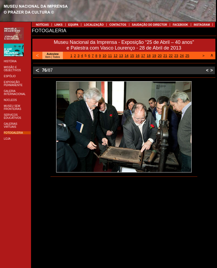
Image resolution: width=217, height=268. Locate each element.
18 (149, 56)
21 (165, 56)
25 (187, 56)
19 (154, 56)
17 (143, 56)
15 (132, 56)
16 (138, 56)
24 (182, 56)
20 (159, 56)
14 (126, 56)
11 (110, 56)
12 (115, 56)
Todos (56, 56)
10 (104, 56)
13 (121, 56)
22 (170, 56)
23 (176, 56)
